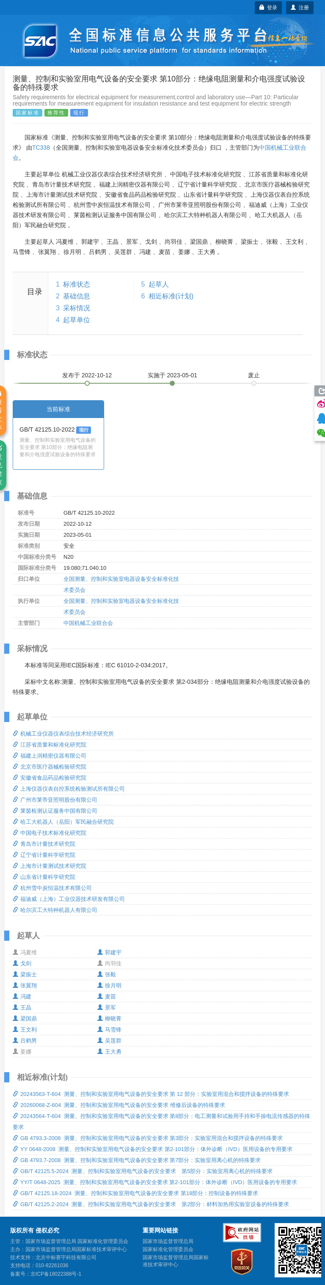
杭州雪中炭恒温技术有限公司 (52, 888)
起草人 (159, 284)
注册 (300, 8)
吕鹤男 (25, 1040)
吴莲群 (109, 1040)
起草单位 (76, 319)
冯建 (22, 996)
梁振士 (25, 974)
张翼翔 (25, 985)
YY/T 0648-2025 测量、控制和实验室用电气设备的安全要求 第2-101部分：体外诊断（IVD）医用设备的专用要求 (155, 1182)
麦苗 (106, 996)
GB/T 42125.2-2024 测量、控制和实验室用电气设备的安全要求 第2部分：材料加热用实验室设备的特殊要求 (151, 1204)
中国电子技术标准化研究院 (49, 833)
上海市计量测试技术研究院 (49, 866)
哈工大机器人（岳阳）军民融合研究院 (63, 822)
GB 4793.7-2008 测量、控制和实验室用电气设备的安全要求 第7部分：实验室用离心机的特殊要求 (137, 1160)
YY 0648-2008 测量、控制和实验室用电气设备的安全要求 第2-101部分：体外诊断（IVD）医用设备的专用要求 (152, 1149)
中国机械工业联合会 (88, 623)
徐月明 (109, 985)
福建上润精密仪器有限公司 (49, 756)
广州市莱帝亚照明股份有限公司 (55, 800)
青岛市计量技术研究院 (44, 844)
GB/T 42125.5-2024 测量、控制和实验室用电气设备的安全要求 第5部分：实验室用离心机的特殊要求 (143, 1171)
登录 (268, 8)
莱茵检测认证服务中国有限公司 (55, 811)
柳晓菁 (109, 1018)
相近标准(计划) (171, 296)
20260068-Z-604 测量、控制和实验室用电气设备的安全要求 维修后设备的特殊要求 (119, 1105)
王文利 (25, 1029)
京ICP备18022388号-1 (55, 1274)
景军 (106, 1007)
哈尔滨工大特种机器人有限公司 (55, 910)
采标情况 (76, 308)
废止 (254, 375)
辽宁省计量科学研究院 (44, 855)
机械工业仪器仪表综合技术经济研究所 (63, 733)
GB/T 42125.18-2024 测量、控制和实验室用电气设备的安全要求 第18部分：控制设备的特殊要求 (135, 1193)
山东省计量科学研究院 (44, 877)
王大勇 (109, 1051)
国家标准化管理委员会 (168, 1249)
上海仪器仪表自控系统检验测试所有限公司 (69, 789)
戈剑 (22, 963)
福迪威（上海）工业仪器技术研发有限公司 (69, 899)
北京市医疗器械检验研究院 (49, 767)
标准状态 (76, 284)
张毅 (106, 974)
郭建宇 (109, 952)
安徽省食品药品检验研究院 (49, 778)
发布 (87, 375)
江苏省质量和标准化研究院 (49, 744)
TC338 (41, 147)
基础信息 (76, 296)
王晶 (22, 1007)
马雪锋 (109, 1029)
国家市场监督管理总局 (168, 1241)
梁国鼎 (25, 1018)
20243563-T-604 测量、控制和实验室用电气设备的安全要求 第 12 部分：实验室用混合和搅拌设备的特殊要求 (151, 1094)
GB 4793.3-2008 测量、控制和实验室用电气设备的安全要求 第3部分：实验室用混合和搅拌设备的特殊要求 (148, 1138)
